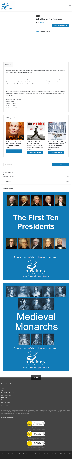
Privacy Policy (4, 397)
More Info (36, 281)
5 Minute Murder (46, 453)
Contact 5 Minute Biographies (8, 392)
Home (2, 388)
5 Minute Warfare (64, 453)
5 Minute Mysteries (55, 453)
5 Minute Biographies (9, 176)
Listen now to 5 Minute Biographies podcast (36, 429)
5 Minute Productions (23, 453)
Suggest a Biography (5, 402)
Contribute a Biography (6, 395)
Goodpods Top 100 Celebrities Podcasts (36, 447)
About (2, 390)
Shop (2, 399)
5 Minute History (38, 453)
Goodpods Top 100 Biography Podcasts (36, 427)
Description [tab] (8, 64)
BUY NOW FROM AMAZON (60, 25)
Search (60, 164)
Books (48, 31)
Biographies (43, 31)
